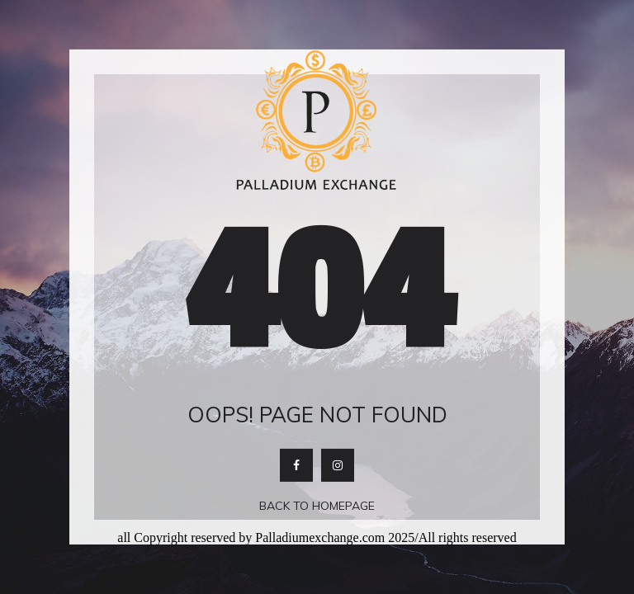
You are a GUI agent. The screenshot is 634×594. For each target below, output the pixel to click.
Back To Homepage (317, 505)
